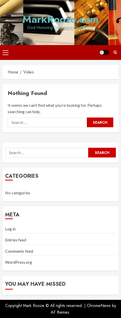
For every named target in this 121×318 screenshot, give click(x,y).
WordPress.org (18, 262)
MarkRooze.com (60, 19)
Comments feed (19, 251)
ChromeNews (99, 306)
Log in (10, 228)
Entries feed (15, 239)
